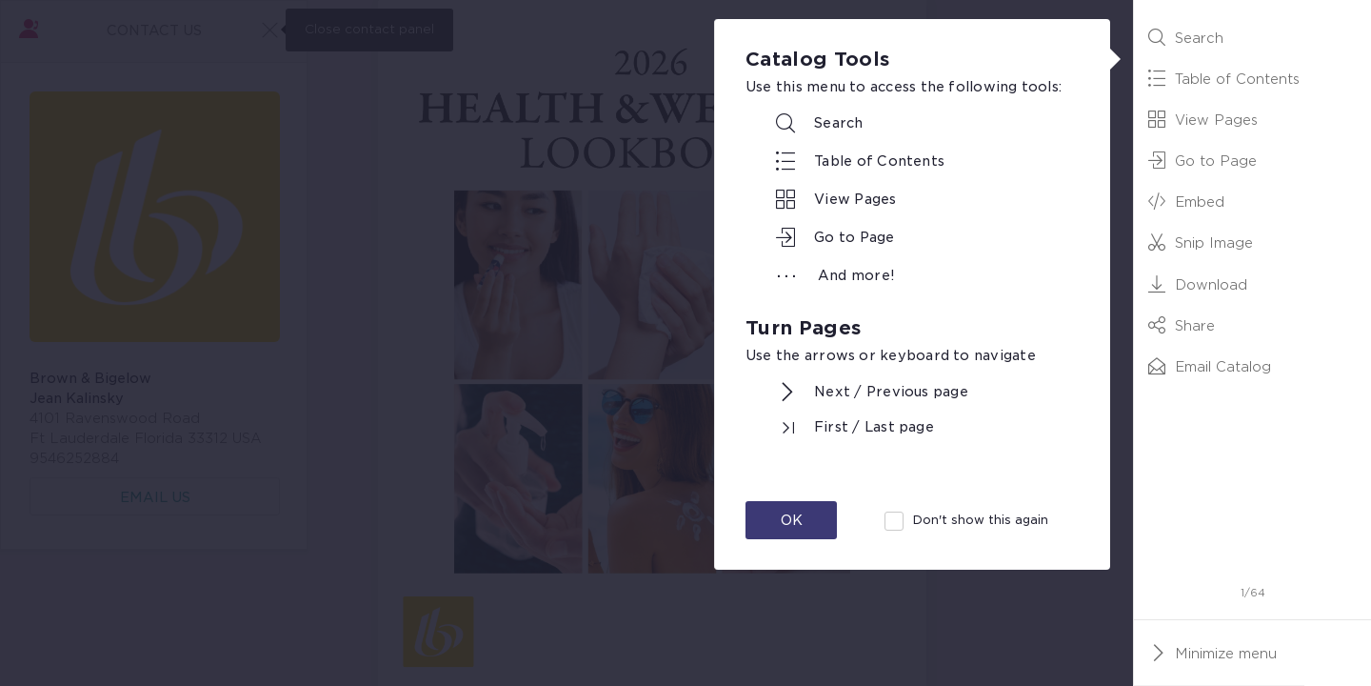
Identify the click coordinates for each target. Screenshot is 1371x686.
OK (792, 520)
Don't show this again (980, 520)
